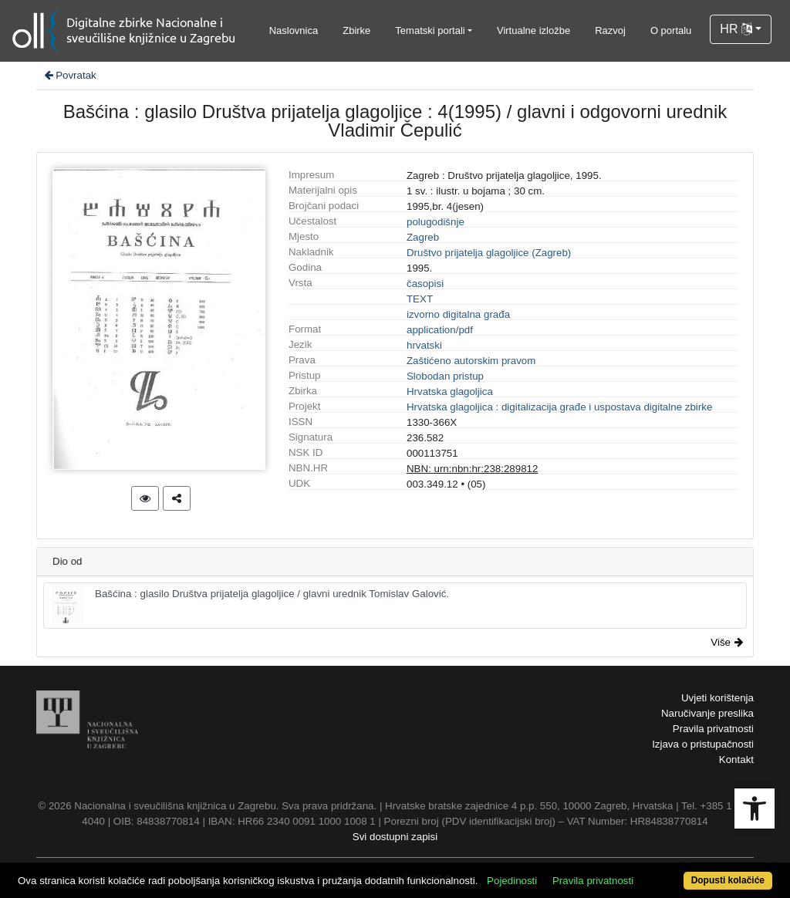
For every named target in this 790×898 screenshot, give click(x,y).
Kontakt (736, 759)
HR (736, 28)
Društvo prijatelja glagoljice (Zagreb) (489, 252)
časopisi (425, 283)
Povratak (69, 75)
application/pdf (440, 330)
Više (727, 642)
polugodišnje (435, 222)
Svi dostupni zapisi (395, 836)
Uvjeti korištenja (717, 698)
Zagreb (423, 237)
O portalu (670, 30)
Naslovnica (294, 30)
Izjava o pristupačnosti (703, 744)
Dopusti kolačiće (728, 880)
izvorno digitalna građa (458, 314)
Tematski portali (429, 30)
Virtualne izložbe (533, 30)
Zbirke (356, 30)
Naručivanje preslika (707, 713)
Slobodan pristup (445, 376)
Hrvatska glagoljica (450, 391)
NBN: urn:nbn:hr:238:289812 (472, 468)
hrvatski (424, 345)
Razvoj (610, 30)
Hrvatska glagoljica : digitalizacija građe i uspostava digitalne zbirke (559, 407)
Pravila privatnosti (713, 728)
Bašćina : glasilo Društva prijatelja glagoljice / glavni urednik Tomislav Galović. (249, 605)
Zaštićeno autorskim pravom (471, 360)
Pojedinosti (512, 880)
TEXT (420, 299)
